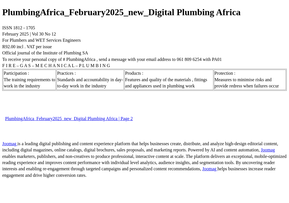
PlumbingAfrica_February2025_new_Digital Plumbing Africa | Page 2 (69, 118)
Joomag (9, 143)
